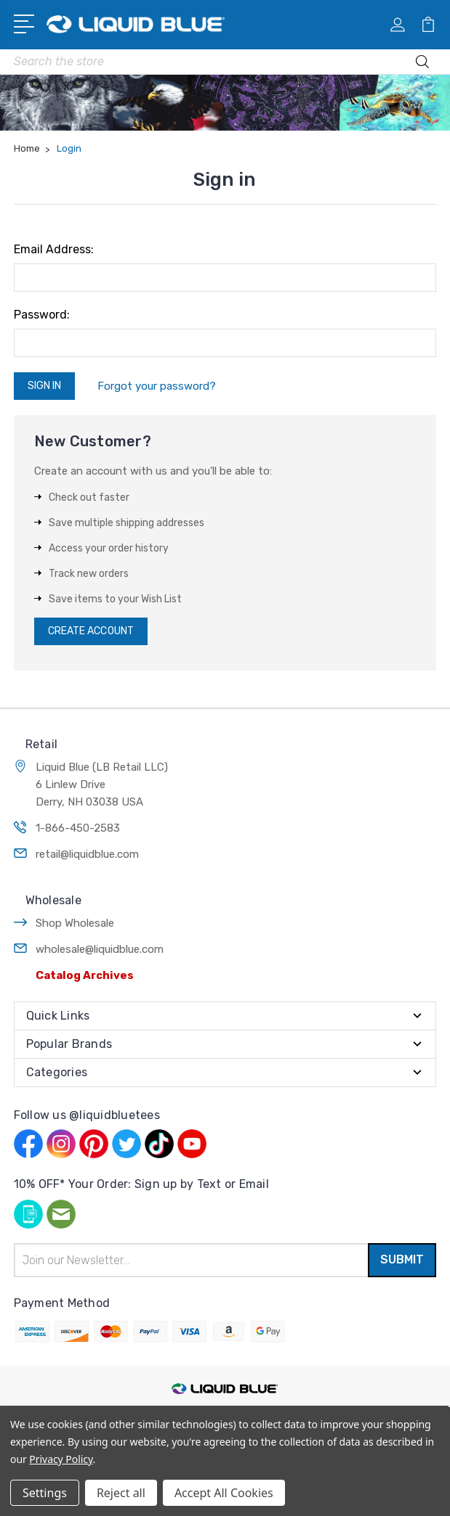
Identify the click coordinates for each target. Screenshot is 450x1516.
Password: (42, 314)
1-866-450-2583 (78, 828)
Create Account (91, 631)
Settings (45, 1493)
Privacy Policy (60, 1459)
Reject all (121, 1493)
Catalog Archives (85, 975)
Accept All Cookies (223, 1493)
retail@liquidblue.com (87, 854)
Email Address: (54, 249)
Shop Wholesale (75, 923)
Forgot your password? (156, 386)
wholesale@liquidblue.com (100, 949)
